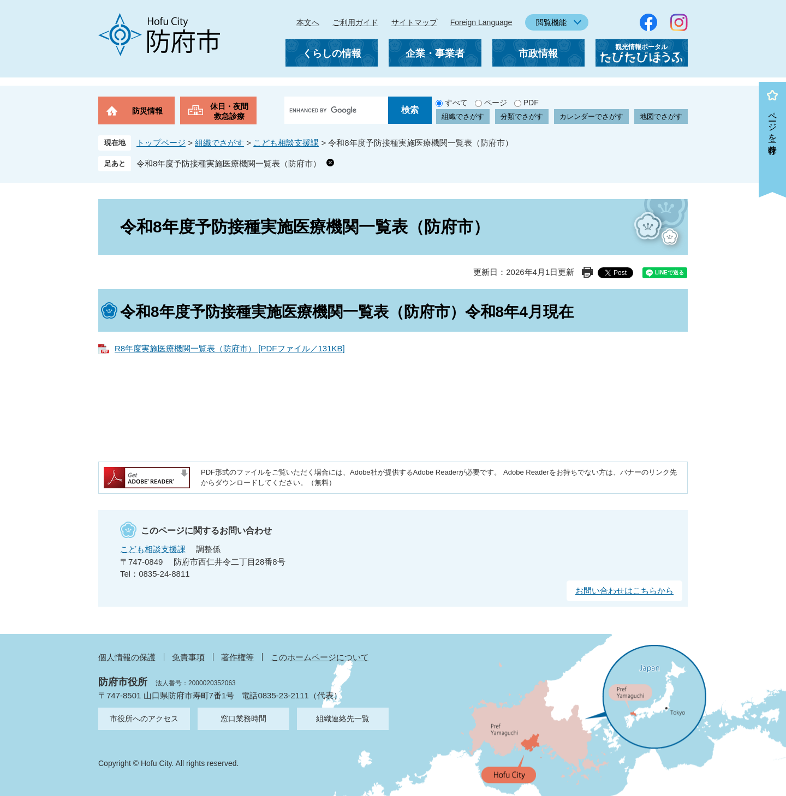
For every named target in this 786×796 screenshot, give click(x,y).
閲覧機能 (551, 22)
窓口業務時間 (243, 718)
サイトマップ (414, 22)
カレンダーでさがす (591, 116)
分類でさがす (522, 116)
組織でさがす (463, 116)
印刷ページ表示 (587, 272)
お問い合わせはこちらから (624, 590)
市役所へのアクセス (144, 718)
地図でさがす (661, 116)
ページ (495, 102)
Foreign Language (481, 22)
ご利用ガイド (355, 22)
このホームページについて (320, 657)
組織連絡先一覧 (343, 718)
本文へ (307, 22)
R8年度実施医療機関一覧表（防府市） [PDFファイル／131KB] (230, 348)
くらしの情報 (331, 53)
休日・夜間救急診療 (229, 111)
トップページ (161, 142)
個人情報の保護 (127, 657)
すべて (456, 102)
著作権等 (237, 657)
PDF (531, 102)
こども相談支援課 (286, 142)
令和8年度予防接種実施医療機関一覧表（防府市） (228, 163)
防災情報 (147, 110)
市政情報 (538, 53)
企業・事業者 (435, 53)
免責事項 (188, 657)
